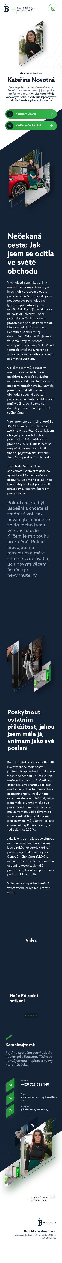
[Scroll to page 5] (37, 1016)
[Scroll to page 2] (28, 1016)
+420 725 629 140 (35, 1085)
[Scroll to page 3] (31, 1016)
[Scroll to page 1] (25, 1016)
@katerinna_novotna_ (34, 1109)
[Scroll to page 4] (33, 1016)
